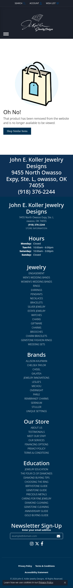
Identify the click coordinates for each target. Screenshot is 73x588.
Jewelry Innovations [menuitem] (36, 377)
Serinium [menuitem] (36, 402)
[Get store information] (36, 228)
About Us (36, 427)
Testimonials (36, 431)
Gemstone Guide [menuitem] (36, 490)
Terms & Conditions (36, 452)
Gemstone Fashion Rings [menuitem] (36, 340)
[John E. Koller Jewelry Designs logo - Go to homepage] (36, 21)
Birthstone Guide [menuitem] (36, 486)
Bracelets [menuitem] (36, 302)
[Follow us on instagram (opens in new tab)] (31, 544)
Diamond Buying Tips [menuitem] (36, 477)
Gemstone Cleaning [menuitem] (36, 506)
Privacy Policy (36, 448)
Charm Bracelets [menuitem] (36, 336)
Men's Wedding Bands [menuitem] (36, 277)
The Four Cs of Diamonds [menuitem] (36, 473)
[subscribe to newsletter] (58, 536)
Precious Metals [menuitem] (36, 494)
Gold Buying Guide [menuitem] (36, 515)
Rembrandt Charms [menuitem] (36, 398)
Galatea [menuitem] (36, 373)
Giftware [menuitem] (36, 323)
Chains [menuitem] (36, 319)
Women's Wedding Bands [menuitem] (36, 281)
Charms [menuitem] (36, 327)
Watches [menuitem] (36, 315)
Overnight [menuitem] (36, 390)
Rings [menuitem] (36, 285)
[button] (20, 3)
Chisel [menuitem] (36, 369)
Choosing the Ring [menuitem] (36, 481)
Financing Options (36, 444)
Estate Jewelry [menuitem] (36, 310)
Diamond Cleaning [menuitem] (36, 502)
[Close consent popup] (65, 583)
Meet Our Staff (36, 436)
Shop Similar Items (17, 131)
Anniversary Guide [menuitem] (36, 511)
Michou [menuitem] (36, 386)
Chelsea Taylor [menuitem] (36, 365)
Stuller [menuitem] (36, 407)
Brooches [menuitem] (36, 331)
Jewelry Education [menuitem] (36, 469)
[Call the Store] (36, 224)
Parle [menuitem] (36, 394)
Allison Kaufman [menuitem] (36, 361)
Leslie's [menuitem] (36, 381)
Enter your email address (36, 530)
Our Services (37, 440)
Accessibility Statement (36, 572)
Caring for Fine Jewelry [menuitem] (36, 498)
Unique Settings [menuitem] (36, 411)
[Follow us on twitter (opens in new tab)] (37, 544)
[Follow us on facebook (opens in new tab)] (42, 544)
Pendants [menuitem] (37, 294)
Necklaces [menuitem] (36, 298)
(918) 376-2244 (36, 191)
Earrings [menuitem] (36, 290)
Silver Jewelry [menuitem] (36, 306)
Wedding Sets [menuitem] (36, 344)
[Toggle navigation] (6, 36)
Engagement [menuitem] (36, 273)
